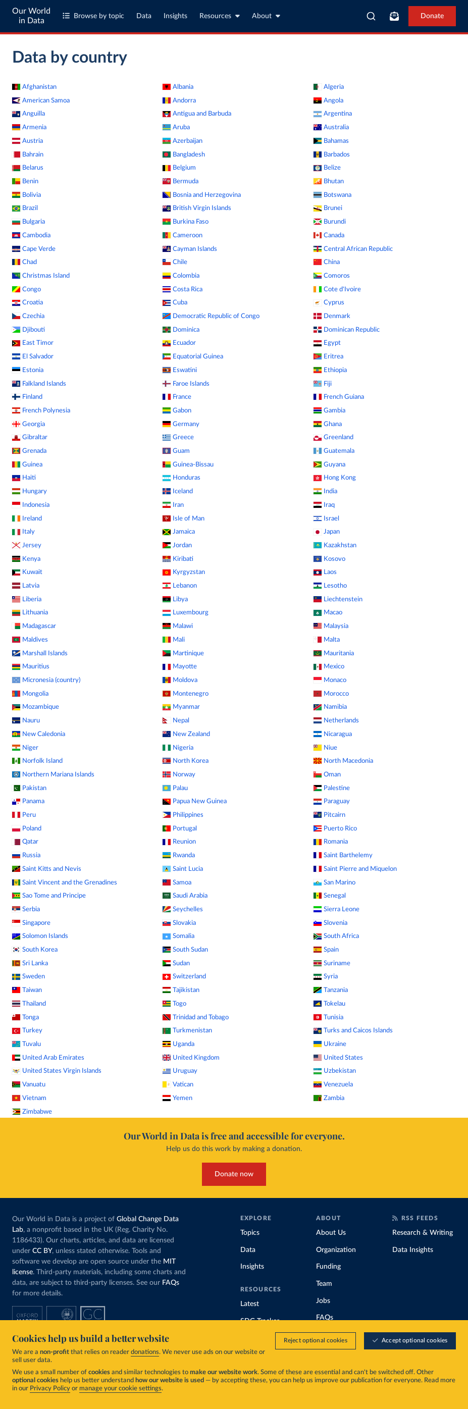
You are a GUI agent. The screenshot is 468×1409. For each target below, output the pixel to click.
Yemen (177, 1098)
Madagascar (34, 626)
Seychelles (183, 909)
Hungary (29, 491)
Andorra (179, 100)
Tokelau (329, 1004)
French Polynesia (41, 410)
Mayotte (180, 666)
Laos (325, 572)
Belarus (27, 168)
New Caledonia (38, 734)
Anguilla (28, 114)
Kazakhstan (335, 545)
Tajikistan (181, 990)
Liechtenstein (338, 599)
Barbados (332, 154)
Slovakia (179, 923)
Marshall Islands (40, 653)
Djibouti (28, 330)
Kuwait (27, 572)
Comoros (332, 276)
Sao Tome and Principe (49, 896)
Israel (326, 518)
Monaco (330, 680)
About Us (331, 1232)
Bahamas (331, 141)
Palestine (332, 788)
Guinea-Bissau (188, 464)
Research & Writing (422, 1232)
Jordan (177, 545)
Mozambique (35, 707)
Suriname (332, 963)
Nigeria (178, 748)
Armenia (29, 127)
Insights (175, 16)
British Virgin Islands (197, 208)
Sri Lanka (30, 963)
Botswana (332, 195)
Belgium (179, 168)
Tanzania (331, 990)
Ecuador (179, 343)
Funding (328, 1266)
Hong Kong (335, 478)
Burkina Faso (186, 222)
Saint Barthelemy (343, 855)
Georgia (28, 424)
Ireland (27, 518)
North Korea (186, 761)
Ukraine (330, 1044)
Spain (326, 950)
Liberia (26, 599)
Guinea (27, 464)
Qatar (25, 842)
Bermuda (180, 181)
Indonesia (30, 505)
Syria (326, 976)
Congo (26, 289)
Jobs (323, 1300)
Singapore (31, 923)
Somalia (178, 936)
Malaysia (331, 626)
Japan (327, 532)
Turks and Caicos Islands (353, 1030)
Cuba (175, 302)
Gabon (177, 410)
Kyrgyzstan (184, 572)
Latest (249, 1304)
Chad (24, 262)
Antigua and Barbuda (197, 114)
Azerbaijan (182, 141)
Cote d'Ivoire (337, 289)
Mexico (329, 666)
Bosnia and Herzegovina (202, 195)
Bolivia (26, 195)
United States (338, 1058)
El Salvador (33, 356)
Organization (336, 1250)
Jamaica (179, 532)
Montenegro (186, 694)
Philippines (183, 815)
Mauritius (30, 666)
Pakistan (29, 788)
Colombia (181, 276)
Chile (175, 262)
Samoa (177, 882)
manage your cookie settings (120, 1389)
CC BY (42, 1251)
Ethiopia (330, 370)
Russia (26, 855)
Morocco (331, 694)
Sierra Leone (336, 909)
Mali (174, 640)
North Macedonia (343, 761)
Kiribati (178, 559)
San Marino (334, 882)
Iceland (178, 491)
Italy (23, 532)
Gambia (329, 410)
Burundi (330, 222)
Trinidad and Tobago (196, 1017)
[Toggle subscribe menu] (394, 16)
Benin (25, 181)
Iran (173, 505)
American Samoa (41, 100)
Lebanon (180, 586)
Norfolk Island (37, 761)
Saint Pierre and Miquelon (355, 869)
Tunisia (328, 1017)
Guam (176, 451)
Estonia (27, 370)
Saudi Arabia (185, 896)
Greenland (333, 437)
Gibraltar (29, 437)
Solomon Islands (40, 936)
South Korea (35, 950)
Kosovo (329, 559)
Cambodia (31, 235)
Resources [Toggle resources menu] (219, 16)
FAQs (170, 1282)
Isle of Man (183, 518)
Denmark (332, 316)
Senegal (330, 896)
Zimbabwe (32, 1112)
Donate (432, 16)
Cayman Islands (190, 249)
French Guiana (339, 397)
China (327, 262)
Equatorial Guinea (193, 356)
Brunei (328, 208)
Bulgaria (28, 222)
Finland (27, 397)
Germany (181, 424)
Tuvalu (26, 1044)
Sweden (28, 976)
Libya (175, 599)
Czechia (28, 316)
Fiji (323, 384)
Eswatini (180, 370)
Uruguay (180, 1071)
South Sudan (185, 950)
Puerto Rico (335, 828)
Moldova (180, 680)
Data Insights (412, 1250)
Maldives (30, 640)
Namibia (330, 707)
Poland (26, 828)
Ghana (328, 424)
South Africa (336, 936)
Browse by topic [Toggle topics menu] (93, 16)
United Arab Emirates (48, 1058)
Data (143, 16)
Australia (331, 127)
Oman (327, 774)
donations (145, 1352)
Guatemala (334, 451)
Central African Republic (353, 249)
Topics (249, 1232)
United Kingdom (191, 1058)
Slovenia (330, 923)
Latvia (25, 586)
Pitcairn (329, 815)
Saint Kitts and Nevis (46, 869)
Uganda (178, 1044)
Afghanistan (34, 87)
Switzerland (184, 976)
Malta (327, 640)
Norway (179, 774)
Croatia (27, 302)
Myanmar (181, 707)
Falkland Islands (39, 384)
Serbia (26, 909)
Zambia (329, 1098)
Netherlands (336, 720)
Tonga (25, 1017)
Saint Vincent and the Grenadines (64, 882)
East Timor (33, 343)
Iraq (324, 505)
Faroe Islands (186, 384)
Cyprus (329, 302)
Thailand (29, 1004)
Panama (28, 801)
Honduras (181, 478)
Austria (27, 141)
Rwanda (179, 855)
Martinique (183, 653)
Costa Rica (182, 289)
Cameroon (182, 235)
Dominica (181, 330)
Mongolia (30, 694)
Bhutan (329, 181)
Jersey (26, 545)
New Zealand (186, 734)
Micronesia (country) (46, 680)
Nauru (26, 720)
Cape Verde (34, 249)
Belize (327, 168)
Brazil (25, 208)
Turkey (27, 1030)
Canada (329, 235)
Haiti (24, 478)
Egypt (327, 343)
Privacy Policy (50, 1389)
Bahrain (27, 154)
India (325, 491)
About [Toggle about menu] (266, 16)
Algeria (329, 87)
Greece (178, 437)
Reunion (179, 842)
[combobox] (371, 16)
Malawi (178, 626)
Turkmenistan (187, 1030)
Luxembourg (186, 612)
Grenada (29, 451)
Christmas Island (41, 276)
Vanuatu (28, 1084)
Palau (175, 788)
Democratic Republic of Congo (211, 316)
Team (324, 1283)
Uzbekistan (335, 1071)
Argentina (333, 114)
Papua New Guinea (195, 801)
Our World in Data (31, 16)
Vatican (178, 1084)
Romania (331, 842)
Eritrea (328, 356)
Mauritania (334, 653)
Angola (328, 100)
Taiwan (27, 990)
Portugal (180, 828)
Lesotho (330, 586)
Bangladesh (184, 154)
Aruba (176, 127)
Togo (174, 1004)
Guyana (329, 464)
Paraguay (332, 801)
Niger (25, 748)
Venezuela (333, 1084)
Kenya (26, 559)
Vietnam (29, 1098)
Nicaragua (333, 734)
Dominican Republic (347, 330)
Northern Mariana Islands (53, 774)
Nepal (176, 720)
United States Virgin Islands (56, 1071)
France (177, 397)
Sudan (176, 963)
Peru (24, 815)
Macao (328, 612)
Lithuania (30, 612)
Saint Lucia (183, 869)
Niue (325, 748)
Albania (178, 87)
